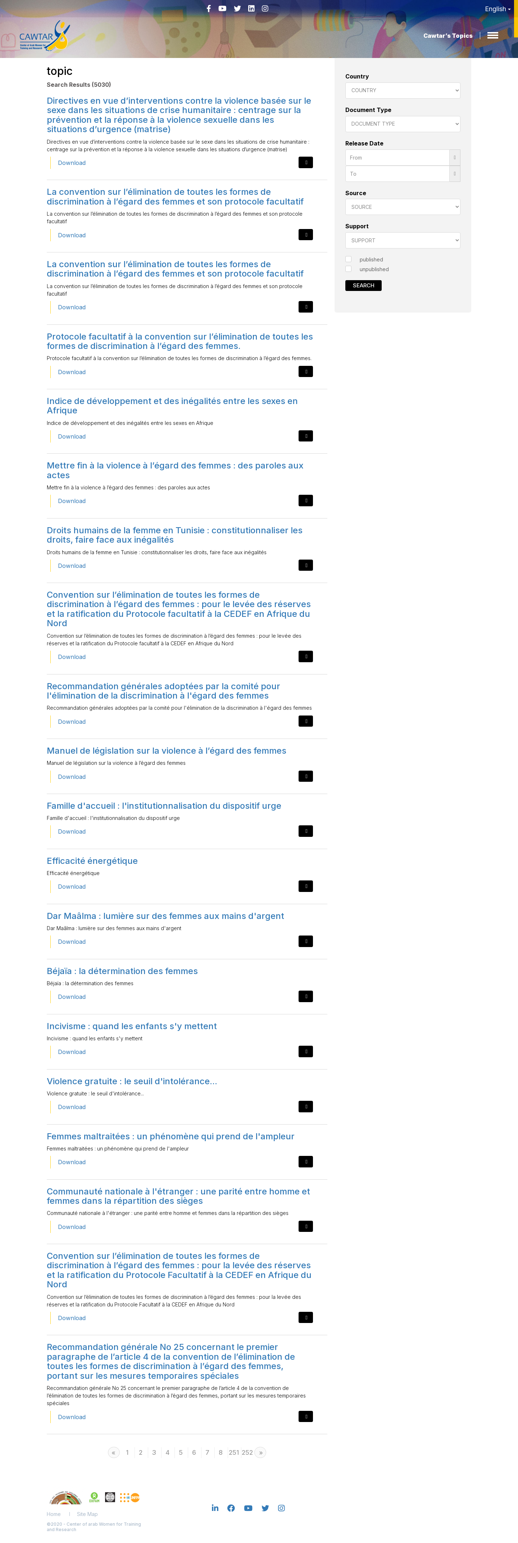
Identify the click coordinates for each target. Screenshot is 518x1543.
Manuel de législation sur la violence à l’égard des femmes (166, 750)
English (498, 9)
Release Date (364, 143)
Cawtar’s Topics (448, 35)
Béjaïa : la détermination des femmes (122, 971)
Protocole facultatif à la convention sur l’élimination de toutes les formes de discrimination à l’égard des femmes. (180, 341)
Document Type (368, 109)
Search (363, 285)
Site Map (87, 1514)
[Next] (260, 1452)
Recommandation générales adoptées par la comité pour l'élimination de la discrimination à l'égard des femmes (163, 691)
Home (54, 1514)
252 (247, 1452)
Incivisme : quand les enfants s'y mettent (132, 1026)
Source (355, 193)
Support (357, 226)
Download (72, 162)
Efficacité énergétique (92, 861)
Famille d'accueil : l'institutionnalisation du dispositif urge (164, 805)
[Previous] (114, 1452)
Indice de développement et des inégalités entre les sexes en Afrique (172, 406)
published (371, 259)
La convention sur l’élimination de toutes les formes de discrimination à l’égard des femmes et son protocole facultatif (175, 196)
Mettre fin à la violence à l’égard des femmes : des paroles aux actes (175, 470)
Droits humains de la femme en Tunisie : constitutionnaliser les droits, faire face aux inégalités (175, 535)
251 (234, 1452)
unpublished (374, 269)
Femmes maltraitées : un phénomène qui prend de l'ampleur (171, 1136)
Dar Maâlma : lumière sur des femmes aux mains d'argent (165, 916)
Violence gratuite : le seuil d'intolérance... (132, 1081)
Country (357, 76)
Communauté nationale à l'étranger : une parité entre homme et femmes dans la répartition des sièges (178, 1196)
